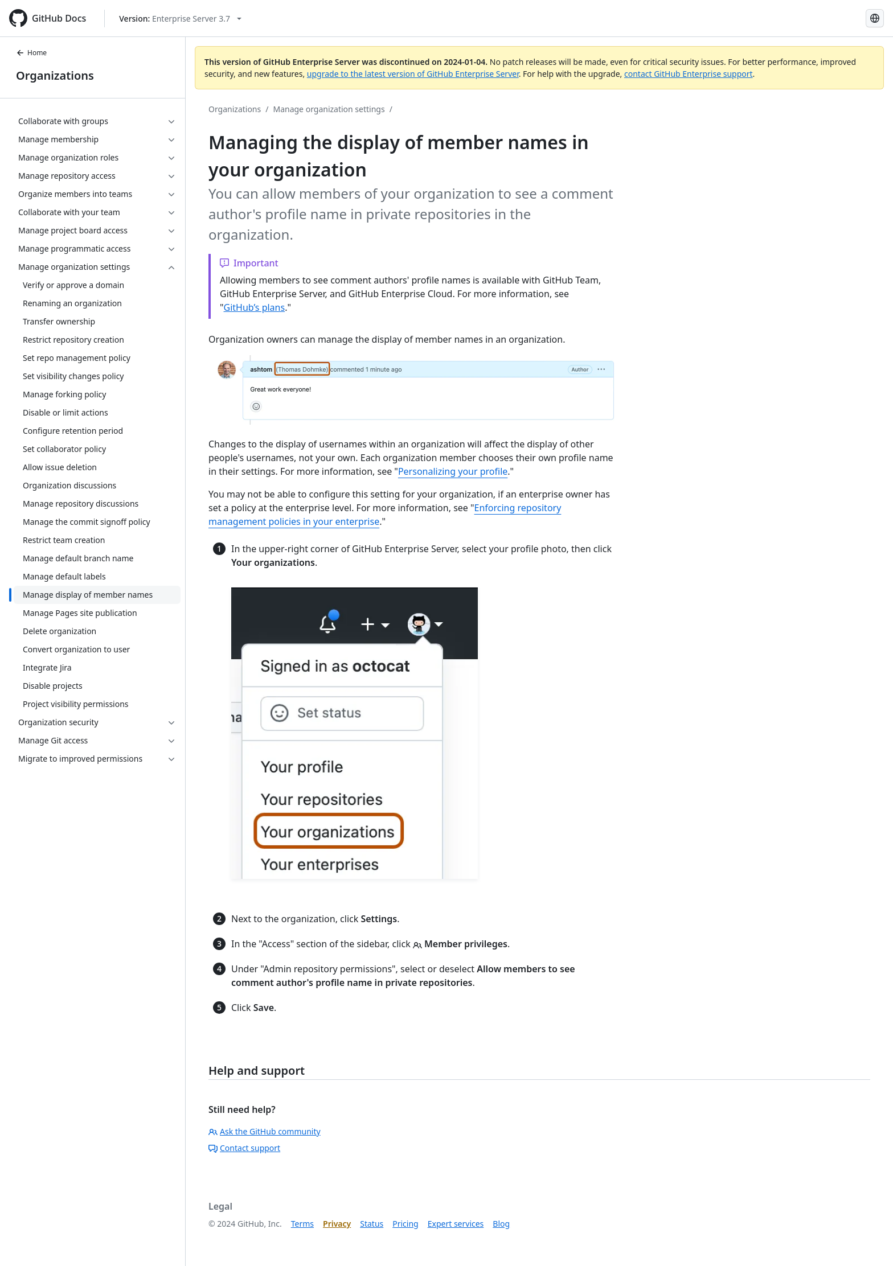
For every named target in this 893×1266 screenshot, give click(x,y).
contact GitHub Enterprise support (688, 73)
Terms (302, 1223)
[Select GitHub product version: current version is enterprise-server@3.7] (180, 18)
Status (371, 1223)
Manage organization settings (328, 109)
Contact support (244, 1147)
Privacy (337, 1223)
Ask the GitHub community (264, 1131)
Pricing (405, 1223)
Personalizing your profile (452, 471)
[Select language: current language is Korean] (875, 18)
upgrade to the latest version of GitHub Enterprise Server (413, 73)
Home (31, 52)
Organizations (55, 75)
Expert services (456, 1223)
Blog (501, 1223)
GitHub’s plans (254, 307)
